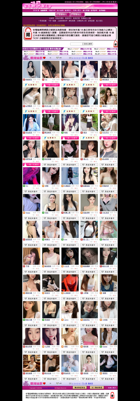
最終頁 (90, 58)
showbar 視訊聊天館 (48, 388)
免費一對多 (36, 79)
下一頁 (84, 58)
